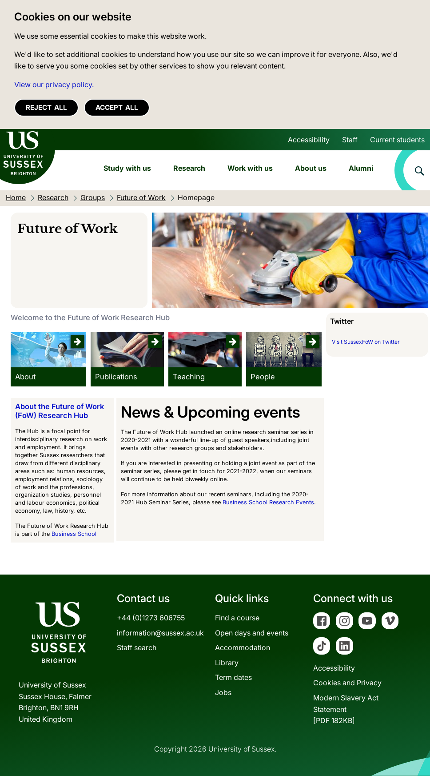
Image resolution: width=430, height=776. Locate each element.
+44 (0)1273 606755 (151, 617)
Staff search (136, 647)
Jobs (223, 692)
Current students (397, 139)
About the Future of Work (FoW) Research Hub (59, 411)
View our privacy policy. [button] (54, 84)
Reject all (46, 107)
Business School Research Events (268, 502)
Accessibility (309, 139)
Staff (350, 139)
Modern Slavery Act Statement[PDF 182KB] (345, 709)
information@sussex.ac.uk (160, 632)
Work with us (250, 168)
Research (189, 168)
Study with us (127, 168)
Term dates (233, 677)
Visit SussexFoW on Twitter (366, 341)
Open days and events (251, 632)
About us (310, 168)
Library (227, 662)
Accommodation (242, 647)
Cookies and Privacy (347, 682)
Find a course (237, 617)
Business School (74, 534)
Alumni (361, 168)
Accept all (117, 107)
